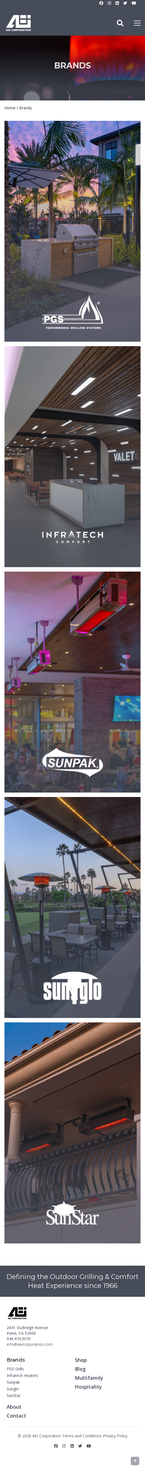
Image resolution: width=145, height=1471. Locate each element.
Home (10, 107)
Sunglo (13, 1388)
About (14, 1406)
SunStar (14, 1395)
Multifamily (89, 1377)
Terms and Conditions (82, 1435)
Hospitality (88, 1386)
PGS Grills (15, 1368)
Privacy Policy (115, 1435)
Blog (80, 1369)
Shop (81, 1360)
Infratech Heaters (22, 1375)
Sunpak (13, 1382)
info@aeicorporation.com (30, 1344)
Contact (16, 1415)
